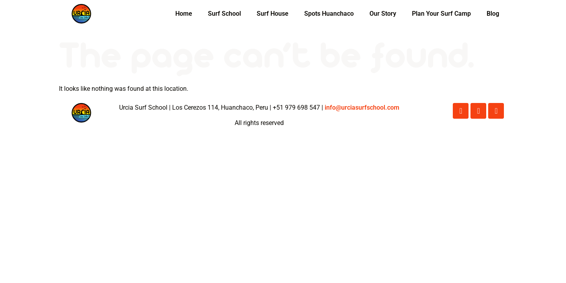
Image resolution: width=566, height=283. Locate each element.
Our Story (382, 13)
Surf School (224, 13)
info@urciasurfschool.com (362, 107)
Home (183, 13)
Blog (493, 13)
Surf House (273, 13)
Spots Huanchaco (329, 13)
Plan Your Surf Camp (441, 13)
